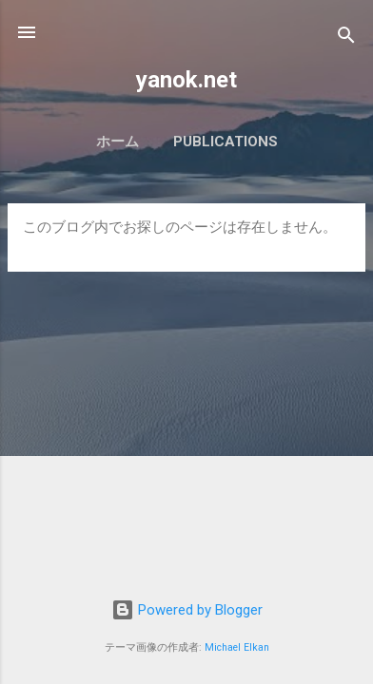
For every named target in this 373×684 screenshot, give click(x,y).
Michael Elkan (237, 647)
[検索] (346, 38)
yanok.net (186, 79)
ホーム (117, 141)
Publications (225, 141)
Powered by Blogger (187, 609)
